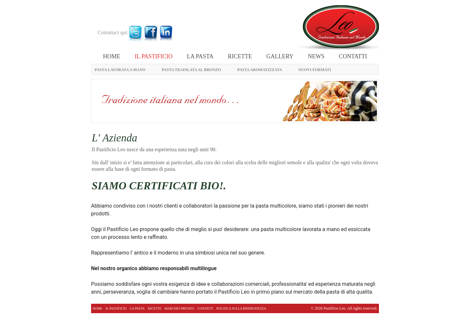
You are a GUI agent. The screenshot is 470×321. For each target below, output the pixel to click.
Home (111, 56)
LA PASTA (200, 56)
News (316, 56)
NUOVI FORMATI (314, 69)
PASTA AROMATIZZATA (259, 69)
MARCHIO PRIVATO (179, 308)
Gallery (279, 56)
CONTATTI (353, 56)
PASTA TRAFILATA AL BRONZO (191, 69)
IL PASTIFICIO (153, 56)
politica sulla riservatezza (241, 308)
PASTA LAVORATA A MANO (120, 69)
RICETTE (240, 56)
